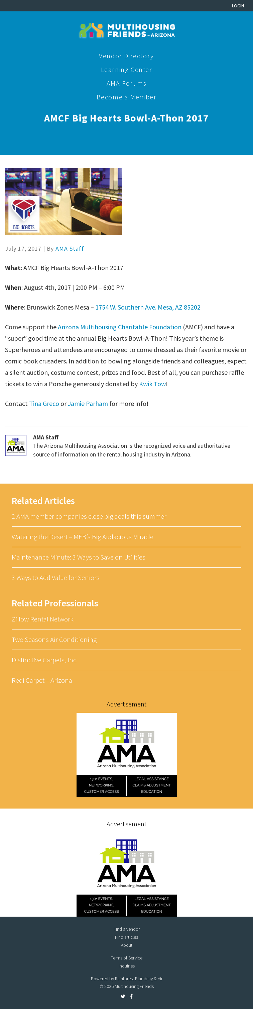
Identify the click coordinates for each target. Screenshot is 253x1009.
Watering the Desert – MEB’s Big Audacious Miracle (82, 536)
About (126, 945)
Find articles (126, 937)
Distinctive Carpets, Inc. (45, 659)
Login (238, 6)
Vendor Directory (126, 56)
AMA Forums (127, 83)
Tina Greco (44, 403)
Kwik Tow (152, 384)
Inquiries (127, 966)
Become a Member (127, 97)
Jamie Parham (88, 403)
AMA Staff (69, 248)
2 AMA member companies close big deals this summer (89, 516)
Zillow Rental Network (43, 618)
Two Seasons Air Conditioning (54, 639)
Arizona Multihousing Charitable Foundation (119, 327)
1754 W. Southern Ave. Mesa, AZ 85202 (148, 307)
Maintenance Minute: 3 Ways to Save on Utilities (78, 557)
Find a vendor (127, 929)
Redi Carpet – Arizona (42, 680)
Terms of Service (126, 958)
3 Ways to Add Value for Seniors (56, 577)
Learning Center (126, 69)
